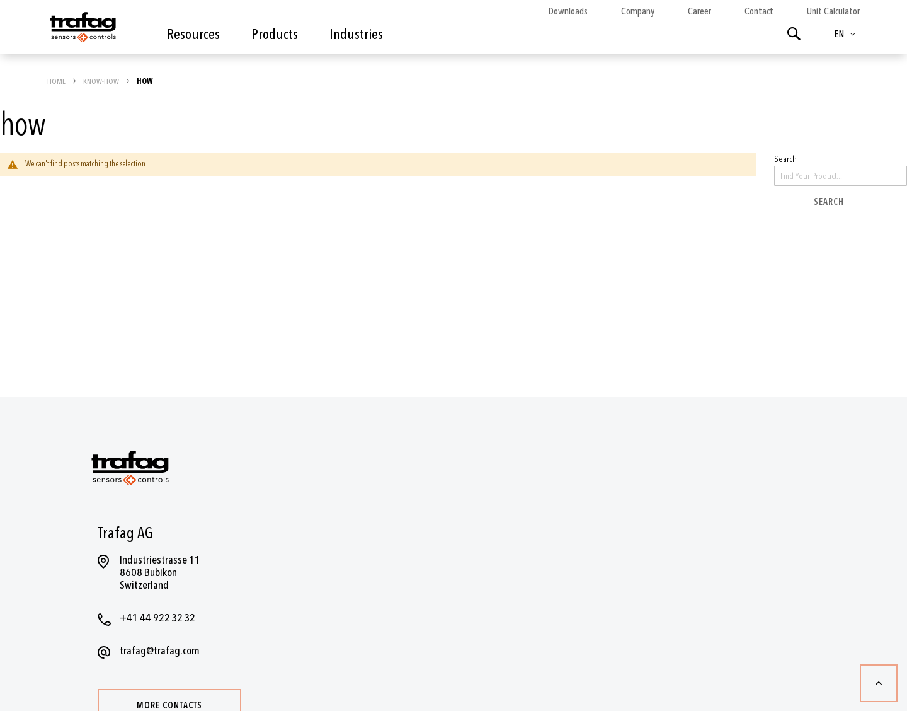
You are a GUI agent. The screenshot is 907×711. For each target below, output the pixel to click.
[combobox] (840, 176)
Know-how (101, 81)
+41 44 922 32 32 (157, 618)
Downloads (568, 11)
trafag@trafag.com (160, 651)
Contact (758, 11)
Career (699, 11)
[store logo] (82, 30)
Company (637, 11)
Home (57, 81)
